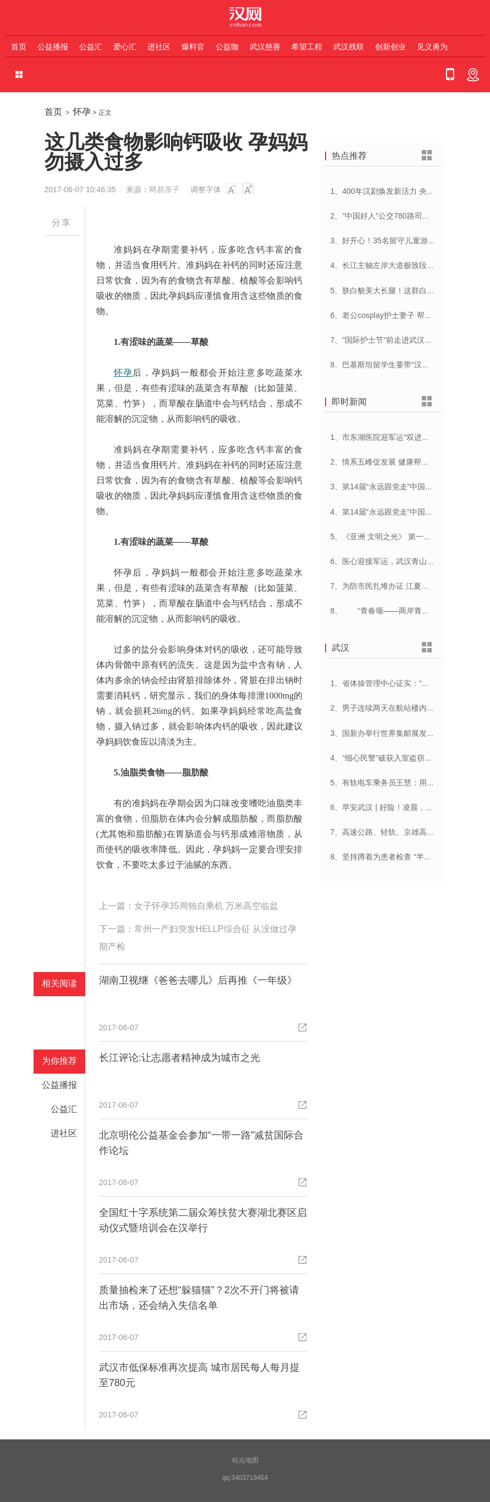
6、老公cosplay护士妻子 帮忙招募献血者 (401, 315)
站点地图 (245, 1460)
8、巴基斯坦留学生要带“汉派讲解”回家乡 (401, 364)
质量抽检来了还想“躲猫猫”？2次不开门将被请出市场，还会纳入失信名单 (199, 1298)
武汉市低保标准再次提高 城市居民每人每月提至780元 (199, 1375)
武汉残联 (348, 46)
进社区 (158, 46)
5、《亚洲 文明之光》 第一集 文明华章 (397, 536)
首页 (18, 46)
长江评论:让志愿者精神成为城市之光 (179, 1057)
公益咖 (227, 46)
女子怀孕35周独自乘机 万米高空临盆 (206, 906)
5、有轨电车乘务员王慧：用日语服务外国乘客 (410, 782)
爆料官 (193, 46)
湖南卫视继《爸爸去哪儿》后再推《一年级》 (198, 980)
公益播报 (52, 46)
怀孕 (82, 111)
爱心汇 (124, 46)
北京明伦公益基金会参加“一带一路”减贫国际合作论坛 (201, 1143)
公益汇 (90, 46)
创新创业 (390, 46)
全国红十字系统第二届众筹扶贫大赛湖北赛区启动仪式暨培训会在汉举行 (203, 1220)
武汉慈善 (265, 46)
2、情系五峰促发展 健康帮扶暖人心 (392, 461)
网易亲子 (164, 189)
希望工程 (306, 46)
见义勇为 (432, 46)
